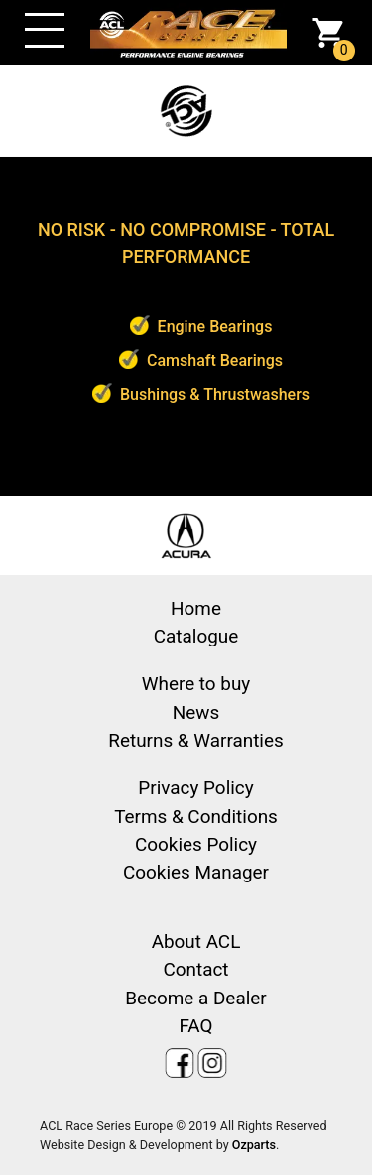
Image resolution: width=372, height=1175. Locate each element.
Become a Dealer (195, 998)
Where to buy (196, 683)
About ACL (196, 941)
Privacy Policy (195, 787)
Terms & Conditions (196, 816)
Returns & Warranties (195, 740)
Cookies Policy (196, 844)
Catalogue (196, 636)
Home (196, 608)
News (196, 712)
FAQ (195, 1025)
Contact (195, 969)
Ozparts (254, 1144)
